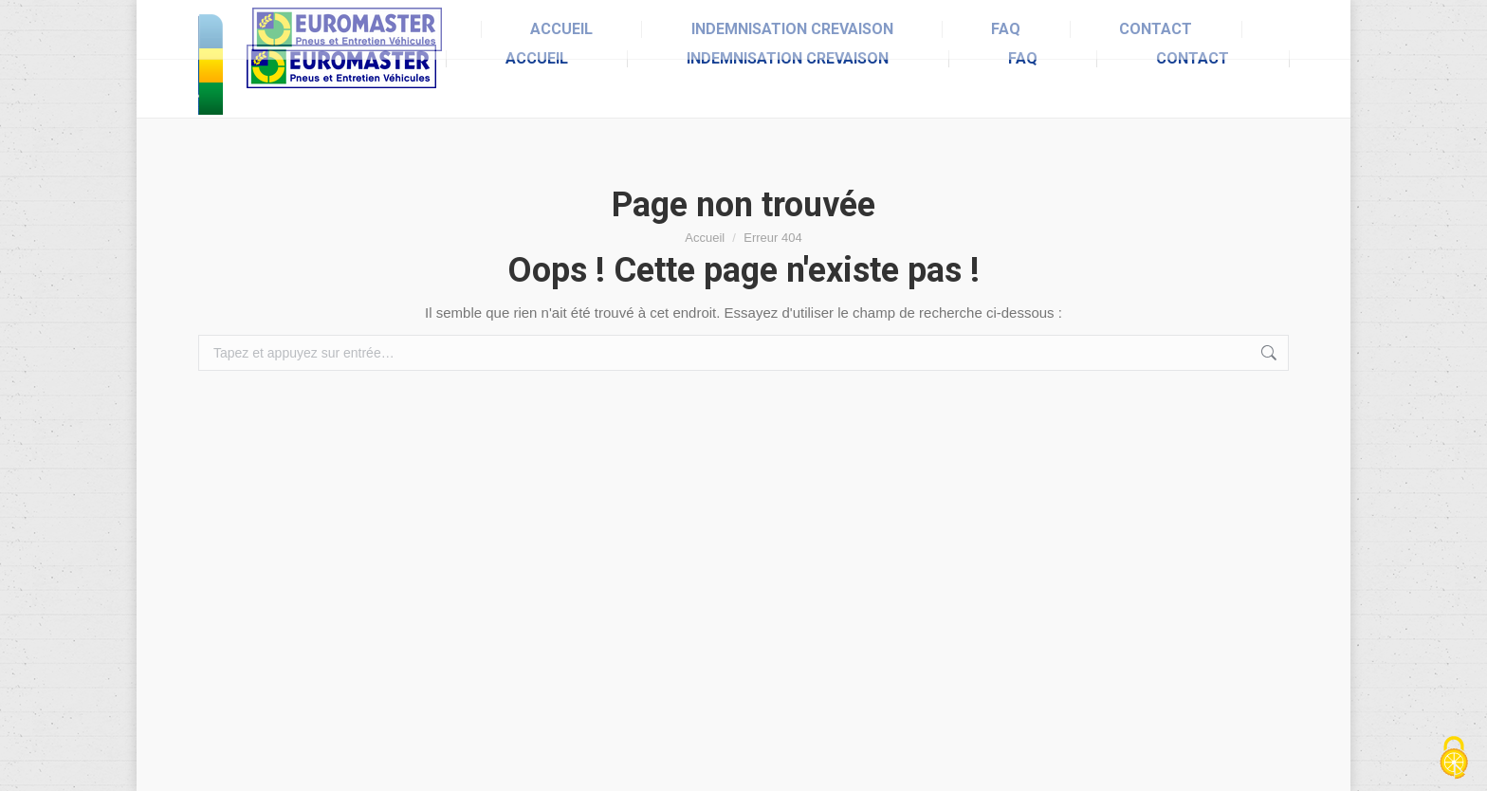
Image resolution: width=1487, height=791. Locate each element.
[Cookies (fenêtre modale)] (1454, 759)
